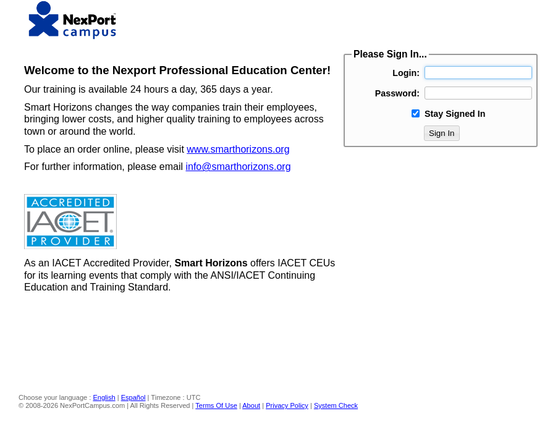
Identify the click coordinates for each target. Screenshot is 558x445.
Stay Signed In (455, 114)
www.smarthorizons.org (238, 149)
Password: (397, 93)
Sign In (442, 133)
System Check (336, 405)
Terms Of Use (216, 405)
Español (133, 397)
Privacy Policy (287, 405)
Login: (406, 73)
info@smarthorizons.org (237, 166)
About (251, 405)
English (104, 397)
